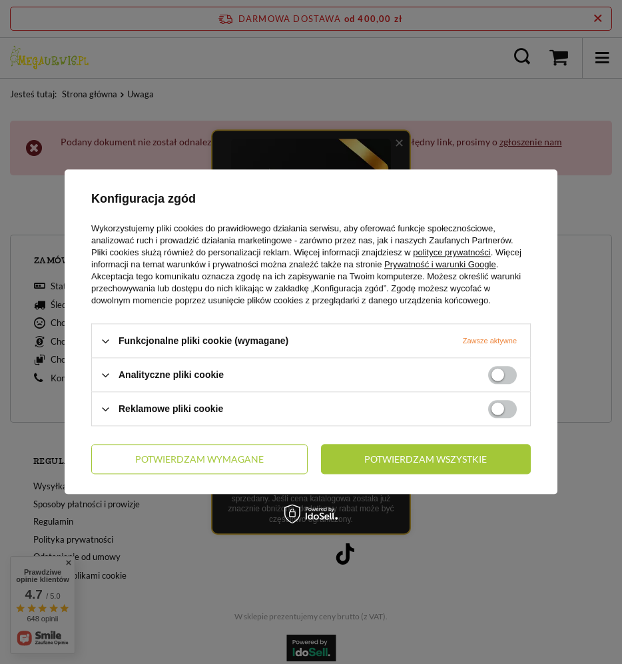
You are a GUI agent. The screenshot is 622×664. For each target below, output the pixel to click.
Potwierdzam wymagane (199, 459)
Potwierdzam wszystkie (425, 459)
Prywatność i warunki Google (440, 264)
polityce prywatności (451, 252)
